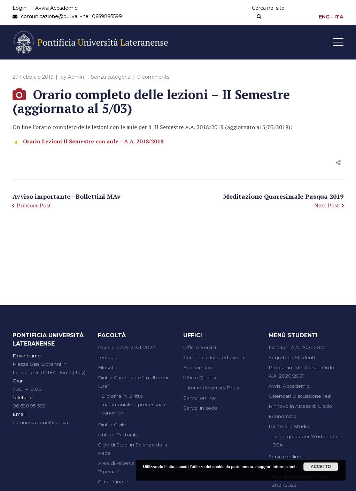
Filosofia (107, 367)
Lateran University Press (211, 387)
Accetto (321, 466)
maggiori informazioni (275, 467)
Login (19, 8)
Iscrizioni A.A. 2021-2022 (126, 347)
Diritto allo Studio (289, 426)
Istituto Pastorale (118, 434)
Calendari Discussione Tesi (300, 396)
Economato (197, 367)
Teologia (107, 357)
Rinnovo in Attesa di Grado (300, 406)
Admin (76, 77)
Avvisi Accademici (56, 8)
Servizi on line (199, 398)
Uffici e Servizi (199, 347)
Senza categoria (110, 77)
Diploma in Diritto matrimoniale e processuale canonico (134, 404)
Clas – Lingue (114, 481)
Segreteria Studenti (292, 357)
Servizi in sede (200, 408)
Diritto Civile (112, 424)
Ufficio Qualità (199, 377)
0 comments (153, 77)
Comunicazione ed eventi (213, 357)
